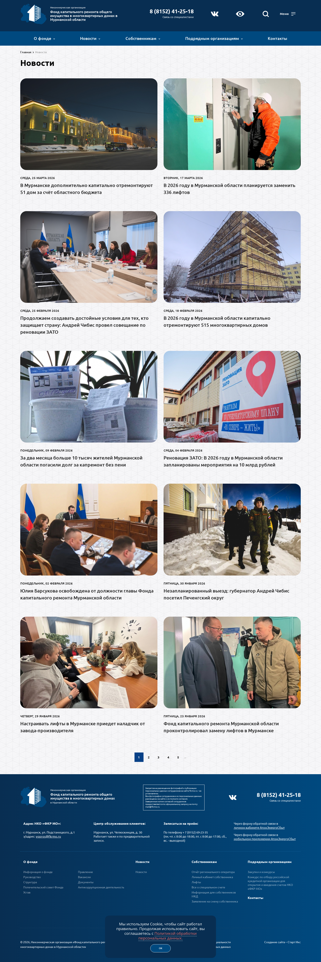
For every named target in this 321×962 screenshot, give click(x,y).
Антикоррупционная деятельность (101, 886)
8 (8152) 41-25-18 (172, 11)
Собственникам (142, 37)
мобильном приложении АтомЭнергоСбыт (265, 837)
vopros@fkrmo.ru (48, 835)
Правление (85, 870)
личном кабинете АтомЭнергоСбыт (259, 826)
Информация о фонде (38, 870)
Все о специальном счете (208, 886)
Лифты (196, 881)
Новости (90, 37)
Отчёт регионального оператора (213, 870)
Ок (160, 948)
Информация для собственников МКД (214, 893)
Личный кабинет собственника (212, 876)
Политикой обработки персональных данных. (167, 936)
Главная (25, 52)
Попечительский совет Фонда (43, 886)
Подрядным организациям (214, 37)
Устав (27, 891)
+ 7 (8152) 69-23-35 (195, 831)
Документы (86, 881)
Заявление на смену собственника (215, 900)
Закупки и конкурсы (261, 870)
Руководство (32, 876)
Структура (30, 881)
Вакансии (84, 876)
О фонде (44, 37)
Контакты (277, 37)
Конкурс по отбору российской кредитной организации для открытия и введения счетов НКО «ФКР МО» (270, 881)
